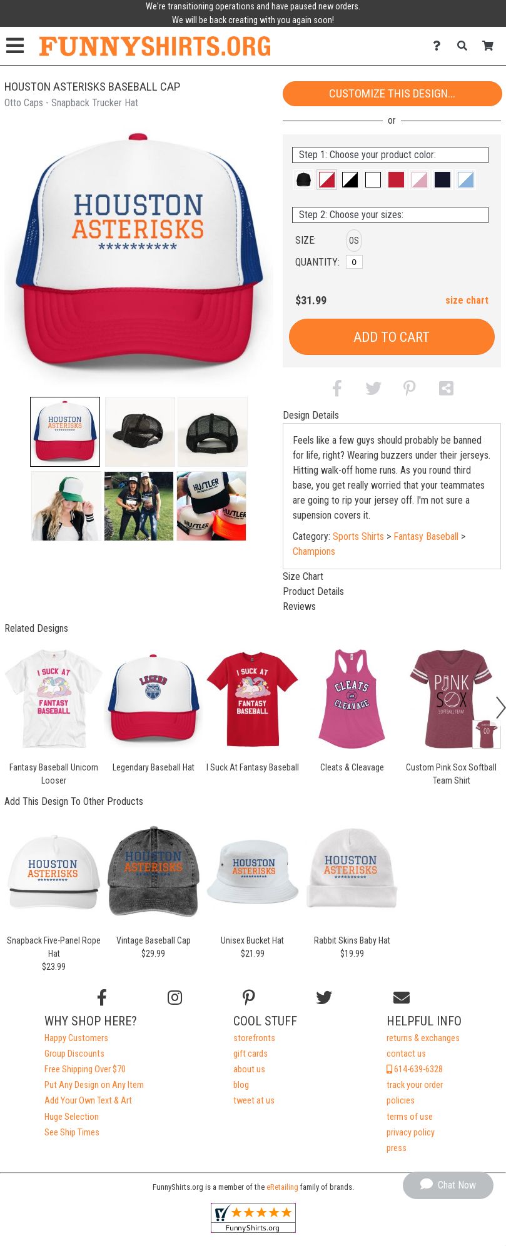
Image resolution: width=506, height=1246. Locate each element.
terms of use (410, 1117)
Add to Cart (391, 337)
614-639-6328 (415, 1069)
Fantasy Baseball (425, 536)
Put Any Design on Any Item (94, 1085)
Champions (314, 551)
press (397, 1148)
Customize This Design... (392, 93)
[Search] (465, 46)
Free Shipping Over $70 (85, 1069)
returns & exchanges (423, 1038)
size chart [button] (466, 300)
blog (241, 1085)
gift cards (250, 1054)
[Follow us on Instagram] (175, 998)
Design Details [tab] (311, 415)
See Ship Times (71, 1132)
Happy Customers (76, 1038)
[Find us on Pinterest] (249, 998)
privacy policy (411, 1132)
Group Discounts (74, 1054)
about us (249, 1069)
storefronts (254, 1038)
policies (401, 1100)
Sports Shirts (358, 536)
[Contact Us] (440, 46)
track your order (415, 1085)
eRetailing (282, 1187)
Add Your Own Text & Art (88, 1100)
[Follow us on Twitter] (324, 998)
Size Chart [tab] (303, 576)
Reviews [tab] (299, 606)
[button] (65, 431)
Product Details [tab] (313, 591)
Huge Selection (71, 1117)
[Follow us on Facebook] (102, 998)
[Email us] (401, 998)
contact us (406, 1054)
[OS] (354, 262)
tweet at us (254, 1100)
